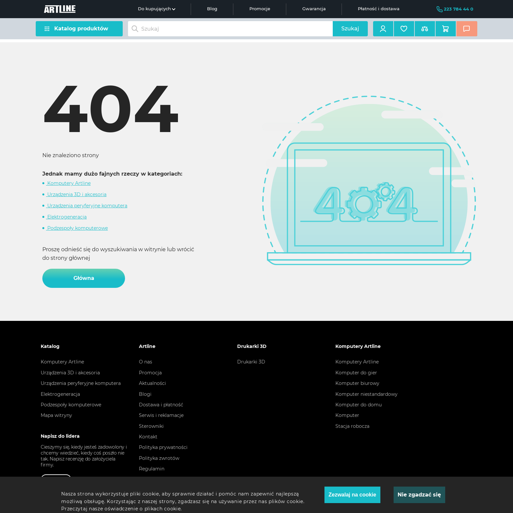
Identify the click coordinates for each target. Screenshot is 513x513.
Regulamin (151, 469)
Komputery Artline (68, 183)
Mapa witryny (56, 415)
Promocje (259, 8)
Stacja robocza (352, 426)
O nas (145, 362)
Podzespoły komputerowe (77, 228)
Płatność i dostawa (379, 8)
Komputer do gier (356, 373)
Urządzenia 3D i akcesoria (76, 194)
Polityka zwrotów (159, 458)
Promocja (150, 373)
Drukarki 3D (251, 362)
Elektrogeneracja (66, 217)
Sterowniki (151, 426)
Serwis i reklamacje (161, 415)
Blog (212, 8)
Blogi (145, 394)
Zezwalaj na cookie (352, 494)
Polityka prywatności (163, 447)
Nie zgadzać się (419, 495)
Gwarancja (314, 8)
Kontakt (148, 437)
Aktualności (152, 383)
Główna (83, 278)
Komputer (347, 415)
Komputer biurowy (357, 383)
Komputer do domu (358, 405)
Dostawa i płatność (161, 405)
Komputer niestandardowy (366, 394)
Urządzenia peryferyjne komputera (86, 206)
